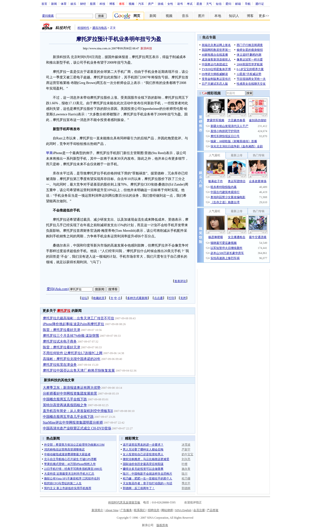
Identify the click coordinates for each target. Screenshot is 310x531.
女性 (170, 3)
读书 (180, 3)
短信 (219, 3)
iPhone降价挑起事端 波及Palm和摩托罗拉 (73, 324)
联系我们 (140, 510)
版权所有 (162, 525)
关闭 (183, 298)
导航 (248, 3)
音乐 (185, 16)
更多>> (264, 16)
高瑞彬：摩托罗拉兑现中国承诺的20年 (72, 359)
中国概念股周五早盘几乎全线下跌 (68, 417)
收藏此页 (99, 298)
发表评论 (180, 281)
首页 (44, 3)
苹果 (49, 153)
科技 (102, 3)
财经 (83, 3)
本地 (217, 16)
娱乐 (73, 3)
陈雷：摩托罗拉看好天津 (61, 330)
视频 (131, 3)
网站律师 (167, 510)
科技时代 (83, 28)
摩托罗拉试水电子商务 (60, 341)
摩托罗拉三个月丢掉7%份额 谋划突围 (71, 335)
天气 (209, 3)
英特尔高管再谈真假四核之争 (65, 405)
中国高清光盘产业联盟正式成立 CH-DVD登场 (77, 428)
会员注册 (199, 510)
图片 (201, 16)
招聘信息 (153, 510)
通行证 (259, 3)
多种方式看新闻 (137, 298)
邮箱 (238, 3)
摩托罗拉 (63, 311)
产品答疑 (212, 510)
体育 (64, 3)
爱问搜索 (48, 15)
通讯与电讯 (99, 28)
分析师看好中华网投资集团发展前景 (70, 393)
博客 (112, 3)
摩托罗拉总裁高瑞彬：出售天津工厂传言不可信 (78, 318)
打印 (171, 298)
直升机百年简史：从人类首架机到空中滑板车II (78, 411)
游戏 (160, 3)
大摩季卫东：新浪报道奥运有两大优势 (72, 387)
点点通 (158, 298)
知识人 (234, 16)
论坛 (84, 298)
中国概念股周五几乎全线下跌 (65, 399)
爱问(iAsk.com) (58, 289)
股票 (93, 3)
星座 (199, 3)
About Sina (111, 510)
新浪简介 (97, 510)
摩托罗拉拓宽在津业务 (60, 364)
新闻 (54, 3)
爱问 (228, 3)
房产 (151, 3)
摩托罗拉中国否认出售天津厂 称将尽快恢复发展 (79, 370)
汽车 (141, 3)
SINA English (183, 510)
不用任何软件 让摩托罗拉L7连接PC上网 (72, 353)
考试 (190, 3)
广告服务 (126, 510)
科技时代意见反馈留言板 (124, 502)
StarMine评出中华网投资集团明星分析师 (73, 422)
